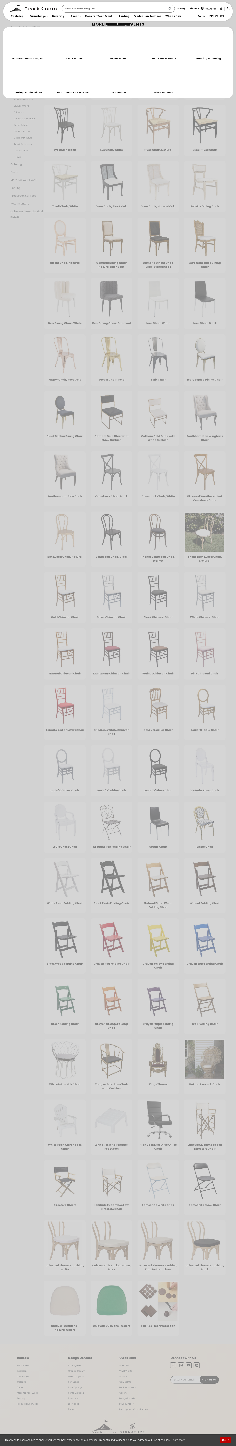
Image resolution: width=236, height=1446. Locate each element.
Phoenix (72, 1409)
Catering (16, 164)
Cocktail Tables (22, 131)
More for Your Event (27, 1392)
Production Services (23, 196)
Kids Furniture (21, 150)
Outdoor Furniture (23, 137)
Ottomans (19, 112)
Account (123, 1376)
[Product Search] (114, 8)
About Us (124, 1365)
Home (13, 27)
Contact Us (125, 1381)
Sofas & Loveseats (23, 99)
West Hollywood (76, 1376)
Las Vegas (73, 1403)
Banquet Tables (22, 80)
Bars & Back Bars (23, 93)
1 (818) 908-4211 (216, 16)
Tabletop (16, 59)
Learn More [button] (178, 1440)
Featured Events (127, 1387)
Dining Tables (21, 125)
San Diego (73, 1381)
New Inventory (19, 203)
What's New (23, 1365)
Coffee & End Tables (24, 118)
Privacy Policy (126, 1403)
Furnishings (25, 27)
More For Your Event (23, 180)
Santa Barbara (76, 1392)
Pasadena (73, 1398)
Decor (14, 172)
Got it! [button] (225, 1440)
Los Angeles (74, 1365)
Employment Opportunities (133, 1409)
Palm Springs (75, 1387)
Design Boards (127, 1398)
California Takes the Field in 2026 (26, 214)
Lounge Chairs (21, 105)
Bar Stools (19, 86)
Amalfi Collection (23, 144)
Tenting (15, 188)
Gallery (123, 1392)
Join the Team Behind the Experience (204, 32)
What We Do (125, 1370)
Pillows (17, 157)
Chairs (36, 27)
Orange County (76, 1370)
